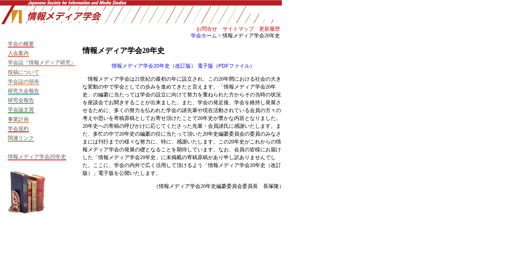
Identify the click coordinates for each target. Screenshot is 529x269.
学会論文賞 (21, 109)
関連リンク (21, 138)
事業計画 (18, 119)
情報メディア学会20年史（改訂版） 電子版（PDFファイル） (183, 66)
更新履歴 (269, 29)
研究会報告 (21, 100)
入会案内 (18, 53)
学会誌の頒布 (23, 81)
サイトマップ (238, 29)
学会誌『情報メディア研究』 (42, 62)
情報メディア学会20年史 (37, 157)
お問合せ (206, 29)
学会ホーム (204, 35)
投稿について (23, 72)
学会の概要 (21, 44)
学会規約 (18, 129)
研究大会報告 (23, 91)
